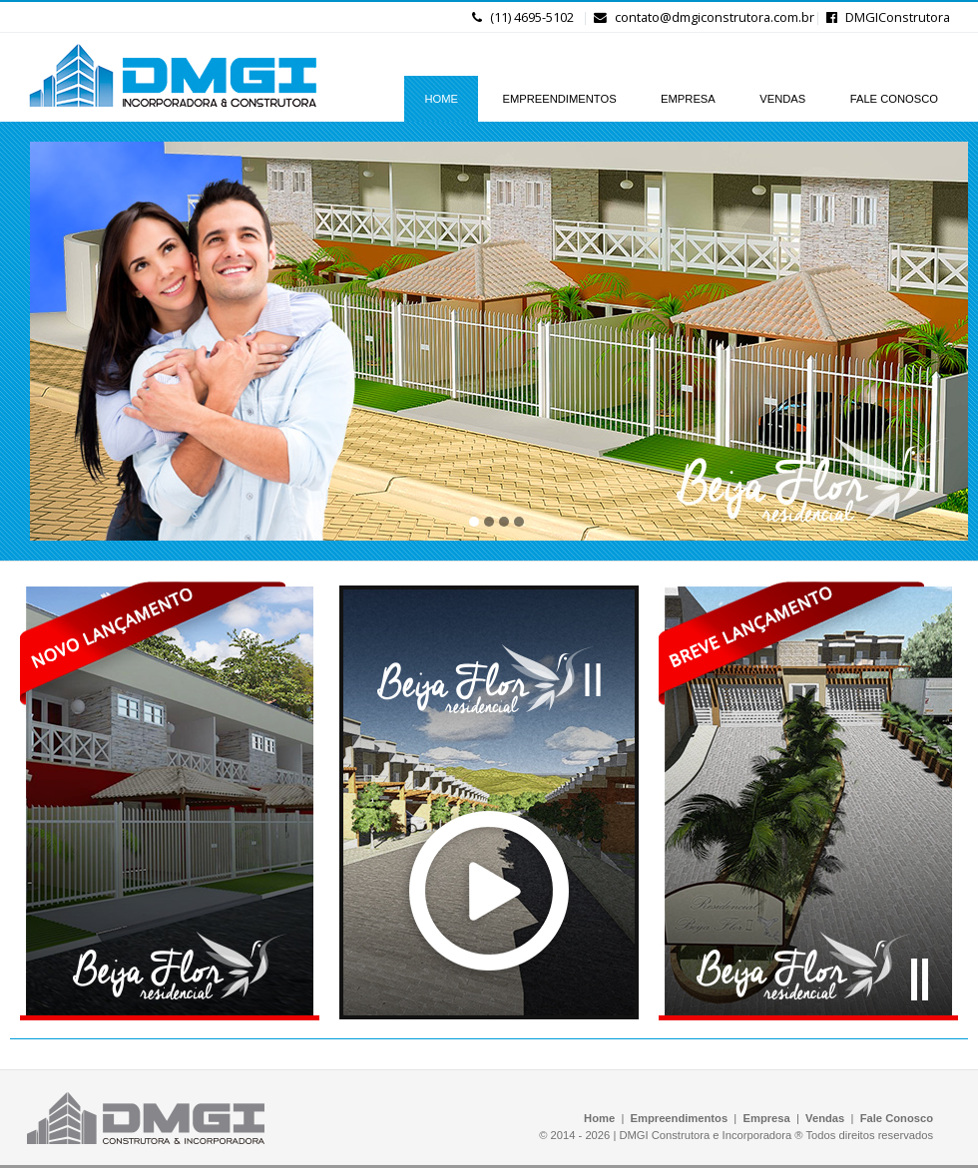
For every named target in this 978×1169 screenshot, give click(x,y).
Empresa (766, 1118)
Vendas (824, 1118)
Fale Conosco (896, 1118)
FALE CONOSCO (894, 99)
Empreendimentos (680, 1118)
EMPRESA (688, 99)
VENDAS (782, 99)
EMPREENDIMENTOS (559, 99)
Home (599, 1118)
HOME (441, 99)
